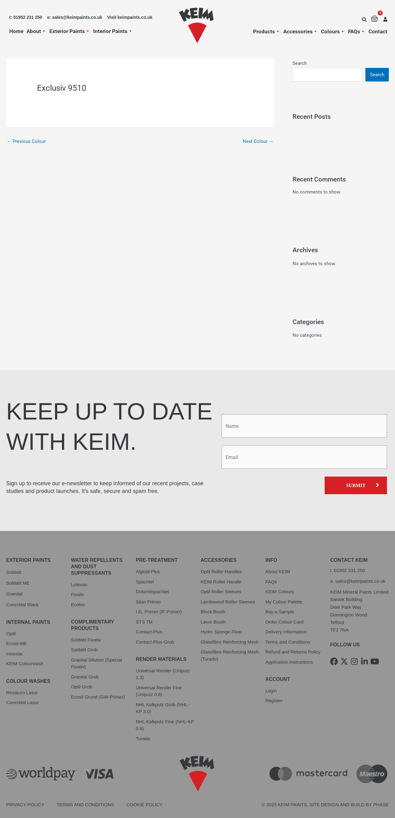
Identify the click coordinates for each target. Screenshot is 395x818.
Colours (333, 31)
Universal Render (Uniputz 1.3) (163, 674)
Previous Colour (26, 141)
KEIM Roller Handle (221, 581)
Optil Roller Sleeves (221, 591)
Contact (377, 31)
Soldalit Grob (84, 649)
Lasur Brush (213, 621)
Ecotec (78, 604)
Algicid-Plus (148, 571)
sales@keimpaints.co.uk (360, 581)
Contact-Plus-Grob (155, 642)
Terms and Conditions (287, 642)
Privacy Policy (25, 804)
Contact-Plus (149, 631)
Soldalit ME (18, 583)
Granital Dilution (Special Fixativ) (96, 663)
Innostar (14, 653)
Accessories (300, 31)
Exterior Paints (69, 31)
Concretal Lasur (22, 702)
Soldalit (13, 572)
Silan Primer (148, 601)
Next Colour (258, 141)
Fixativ (77, 594)
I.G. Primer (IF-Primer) (159, 611)
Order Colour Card (284, 621)
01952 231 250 (349, 570)
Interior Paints (113, 31)
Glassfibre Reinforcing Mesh (230, 642)
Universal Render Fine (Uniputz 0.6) (159, 691)
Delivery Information (285, 631)
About (36, 31)
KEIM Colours (279, 591)
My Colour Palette (283, 601)
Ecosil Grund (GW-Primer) (98, 696)
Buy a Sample (279, 611)
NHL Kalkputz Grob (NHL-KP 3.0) (162, 708)
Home (16, 31)
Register (274, 700)
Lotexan (79, 584)
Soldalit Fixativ (86, 639)
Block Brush (213, 611)
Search (300, 63)
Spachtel (145, 581)
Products (266, 31)
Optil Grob (81, 686)
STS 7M (144, 621)
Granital (14, 593)
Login (271, 690)
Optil (11, 633)
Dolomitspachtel (152, 591)
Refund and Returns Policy (292, 651)
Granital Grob (85, 676)
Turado (143, 738)
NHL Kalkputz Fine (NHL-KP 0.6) (165, 725)
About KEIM (277, 571)
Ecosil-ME (16, 643)
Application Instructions (289, 662)
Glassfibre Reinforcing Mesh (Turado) (230, 655)
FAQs (356, 31)
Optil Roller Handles (221, 571)
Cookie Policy (145, 804)
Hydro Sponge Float (221, 631)
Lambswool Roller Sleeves (228, 601)
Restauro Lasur (22, 692)
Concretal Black (22, 604)
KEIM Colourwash (24, 663)
